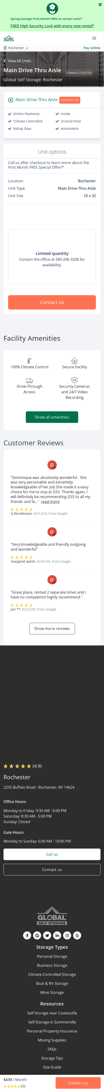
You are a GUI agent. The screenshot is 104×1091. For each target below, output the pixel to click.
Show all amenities (52, 417)
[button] (27, 935)
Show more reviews (52, 628)
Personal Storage (52, 956)
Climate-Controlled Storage (52, 974)
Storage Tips (52, 1058)
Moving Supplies (52, 1040)
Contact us (52, 302)
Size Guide (52, 1067)
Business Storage (52, 965)
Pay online (92, 48)
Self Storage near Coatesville (52, 1013)
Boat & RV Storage (52, 983)
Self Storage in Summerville (52, 1022)
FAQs (52, 1049)
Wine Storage (52, 992)
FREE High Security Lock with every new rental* (52, 25)
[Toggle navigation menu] (96, 37)
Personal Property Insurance (52, 1031)
